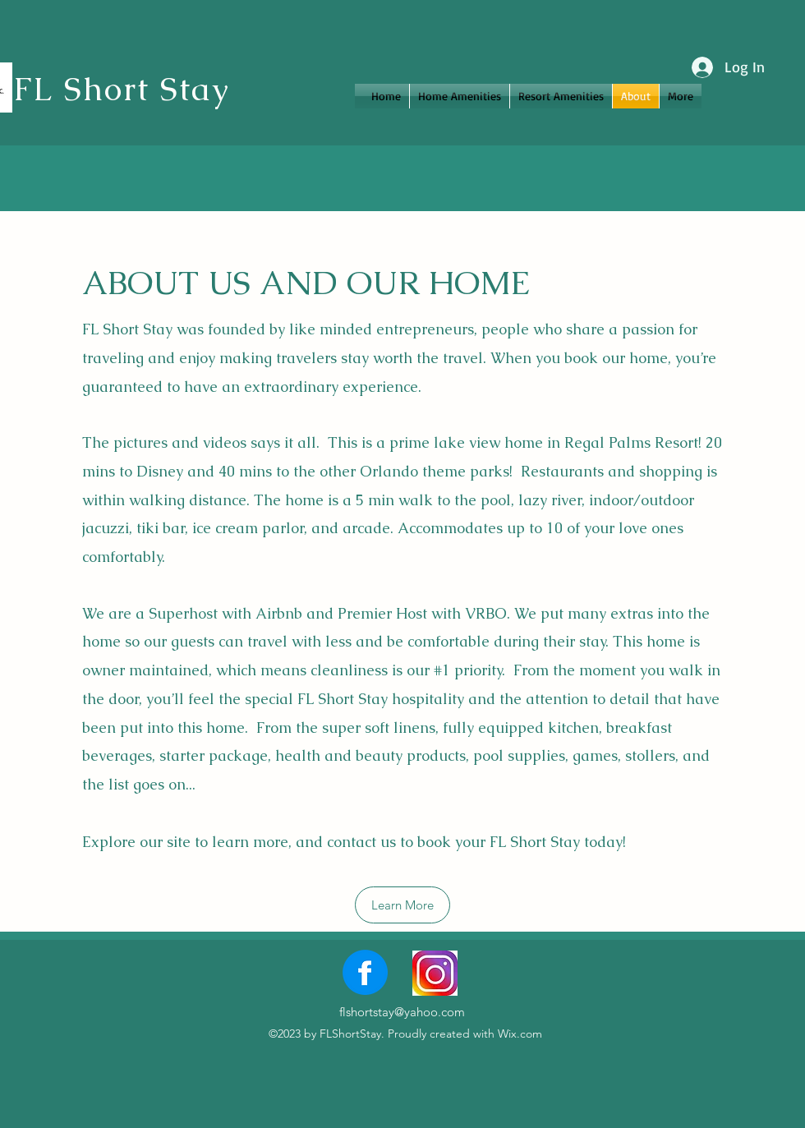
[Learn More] (402, 904)
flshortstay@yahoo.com (402, 1012)
